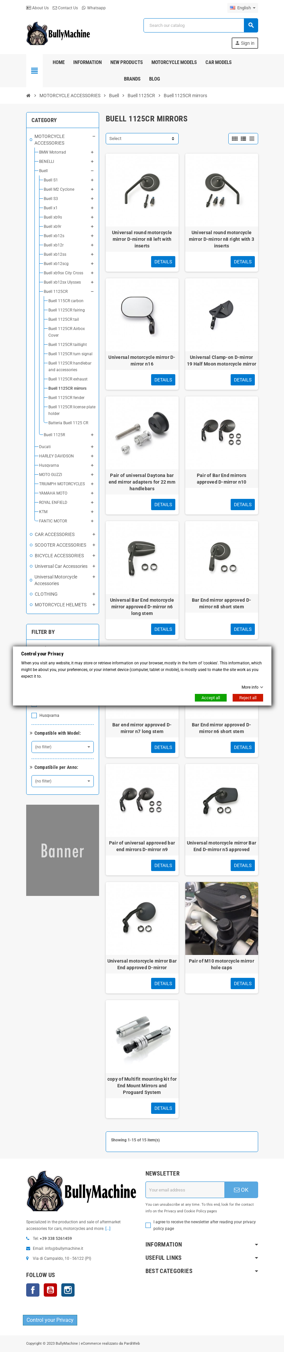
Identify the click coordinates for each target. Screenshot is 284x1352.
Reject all (247, 697)
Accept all (210, 697)
